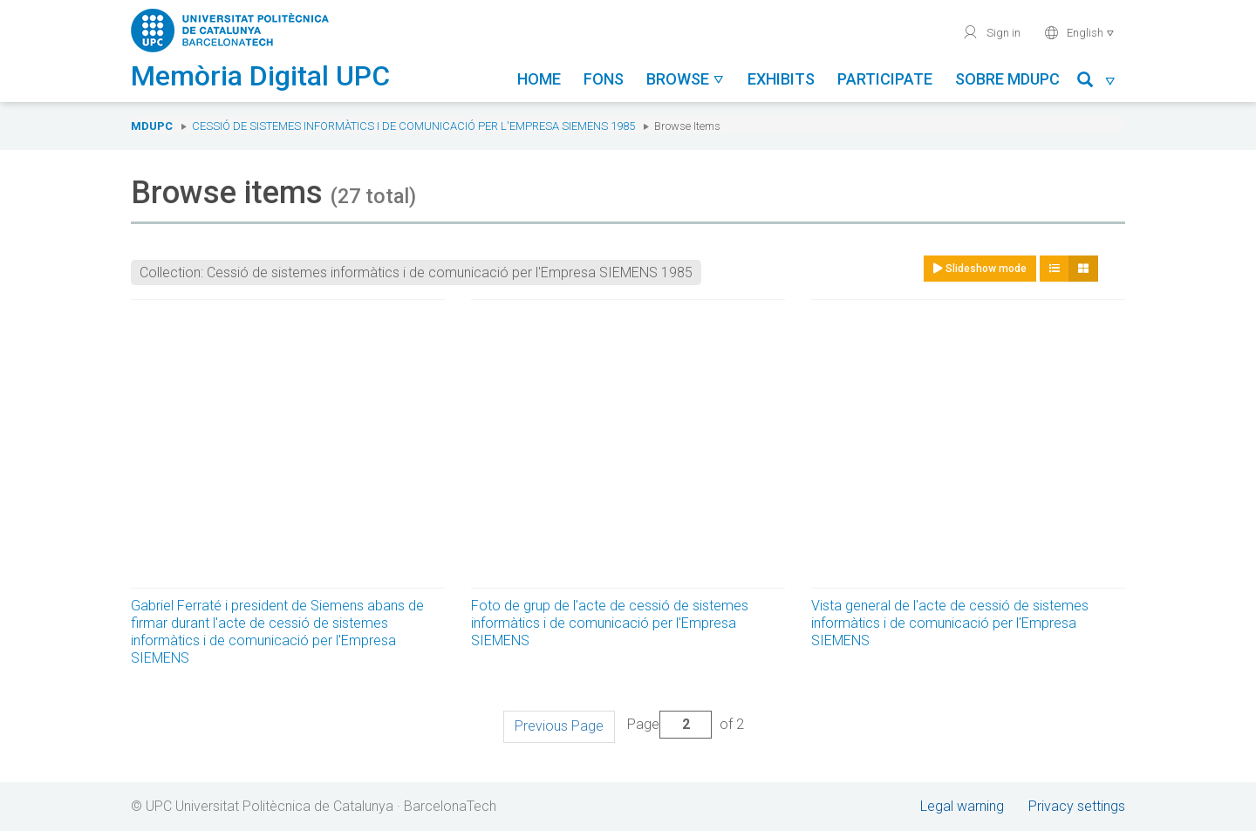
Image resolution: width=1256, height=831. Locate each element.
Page (669, 725)
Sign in (991, 32)
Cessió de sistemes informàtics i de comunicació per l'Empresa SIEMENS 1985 (413, 126)
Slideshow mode (980, 268)
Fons (604, 79)
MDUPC (152, 126)
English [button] (1079, 32)
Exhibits (781, 79)
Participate (884, 79)
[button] (1096, 82)
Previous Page (559, 726)
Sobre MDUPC (1007, 79)
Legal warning (962, 806)
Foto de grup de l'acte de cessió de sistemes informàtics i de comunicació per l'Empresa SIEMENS (609, 623)
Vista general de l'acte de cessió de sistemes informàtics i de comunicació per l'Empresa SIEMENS (950, 623)
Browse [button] (685, 79)
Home (539, 79)
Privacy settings (1076, 806)
